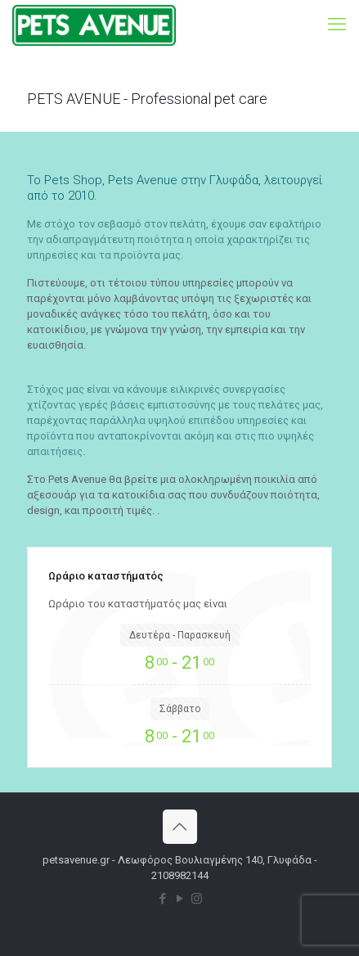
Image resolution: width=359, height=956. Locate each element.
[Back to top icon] (180, 826)
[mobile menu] (337, 24)
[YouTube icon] (179, 898)
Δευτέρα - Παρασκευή (180, 635)
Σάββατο (179, 709)
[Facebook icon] (162, 898)
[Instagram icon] (197, 898)
